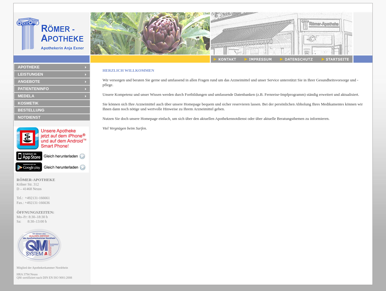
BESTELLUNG (31, 110)
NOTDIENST (29, 117)
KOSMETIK (28, 103)
